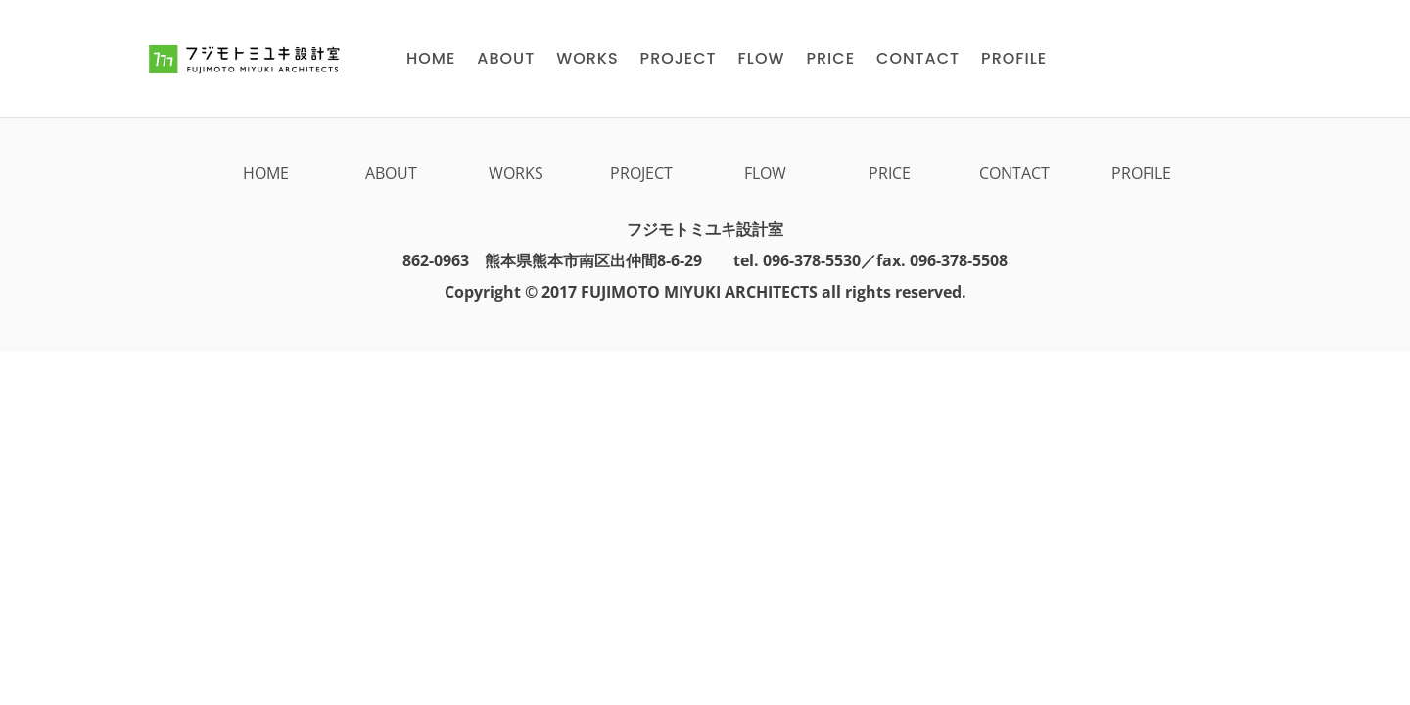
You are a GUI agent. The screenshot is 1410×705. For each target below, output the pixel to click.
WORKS (516, 173)
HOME (266, 173)
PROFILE (1141, 173)
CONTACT (1014, 173)
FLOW (765, 173)
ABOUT (391, 173)
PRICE (890, 173)
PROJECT (641, 173)
